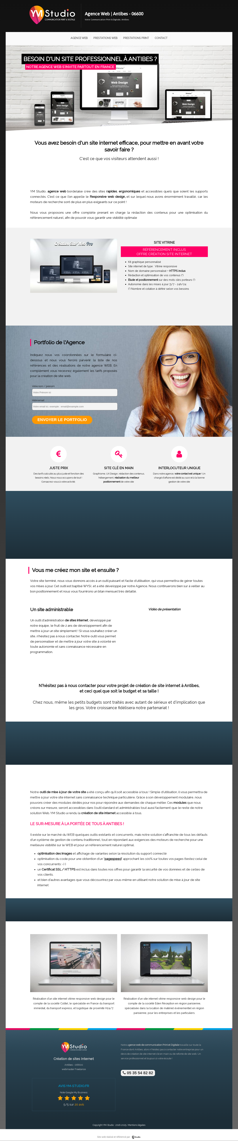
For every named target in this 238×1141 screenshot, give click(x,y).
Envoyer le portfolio (62, 420)
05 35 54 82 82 (138, 1073)
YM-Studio (108, 1125)
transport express (61, 1008)
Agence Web (79, 38)
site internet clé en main (156, 1054)
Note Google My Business (73, 1092)
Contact (161, 38)
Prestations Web (105, 38)
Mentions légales (136, 1125)
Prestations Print (136, 38)
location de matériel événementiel (170, 1008)
